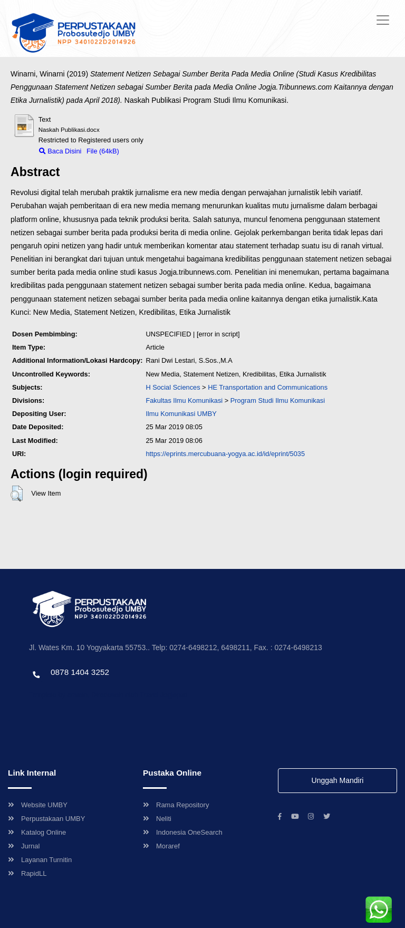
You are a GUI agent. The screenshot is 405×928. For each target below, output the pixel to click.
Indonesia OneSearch (183, 832)
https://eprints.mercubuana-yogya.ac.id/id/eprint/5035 (225, 454)
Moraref (161, 846)
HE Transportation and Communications (267, 387)
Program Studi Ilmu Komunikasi (277, 400)
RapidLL (27, 873)
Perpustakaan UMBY (46, 819)
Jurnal (24, 846)
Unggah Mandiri (338, 780)
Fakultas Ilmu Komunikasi (184, 400)
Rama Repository (176, 805)
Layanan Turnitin (40, 860)
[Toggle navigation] (383, 20)
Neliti (157, 819)
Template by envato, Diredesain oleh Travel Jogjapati (108, 695)
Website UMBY (38, 805)
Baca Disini (60, 151)
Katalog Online (37, 832)
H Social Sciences (173, 387)
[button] (17, 493)
